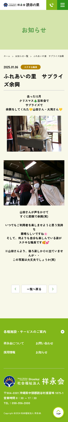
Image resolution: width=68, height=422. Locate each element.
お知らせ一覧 (21, 56)
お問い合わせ (44, 343)
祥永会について (14, 343)
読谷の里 (21, 5)
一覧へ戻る (34, 289)
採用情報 (9, 352)
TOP (58, 412)
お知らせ (41, 352)
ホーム (7, 56)
